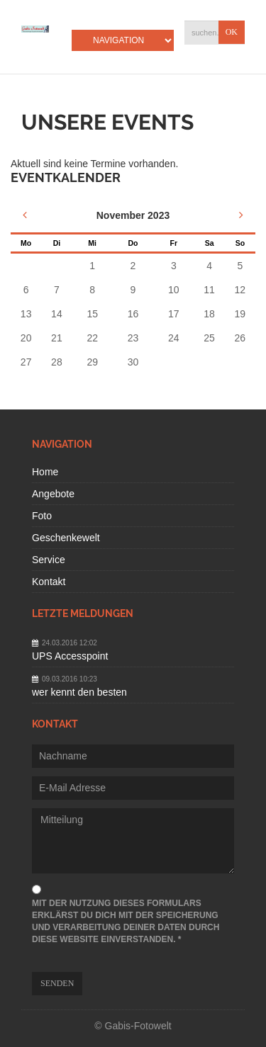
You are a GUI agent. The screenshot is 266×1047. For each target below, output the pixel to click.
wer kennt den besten (79, 692)
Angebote (53, 493)
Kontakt (48, 581)
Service (48, 559)
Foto (42, 515)
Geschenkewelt (66, 537)
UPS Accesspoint (70, 656)
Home (45, 471)
